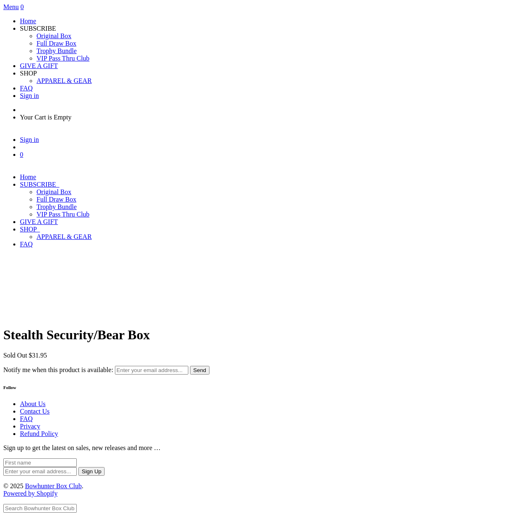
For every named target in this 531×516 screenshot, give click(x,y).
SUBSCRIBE (39, 184)
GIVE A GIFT (39, 65)
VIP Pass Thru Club (63, 58)
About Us (33, 403)
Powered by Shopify (30, 493)
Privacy (30, 426)
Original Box (54, 35)
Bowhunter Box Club (53, 485)
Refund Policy (39, 433)
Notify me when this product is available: (58, 369)
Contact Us (35, 411)
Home (28, 20)
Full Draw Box (56, 43)
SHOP (30, 229)
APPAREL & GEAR (64, 80)
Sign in (29, 95)
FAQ (26, 88)
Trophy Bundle (57, 50)
